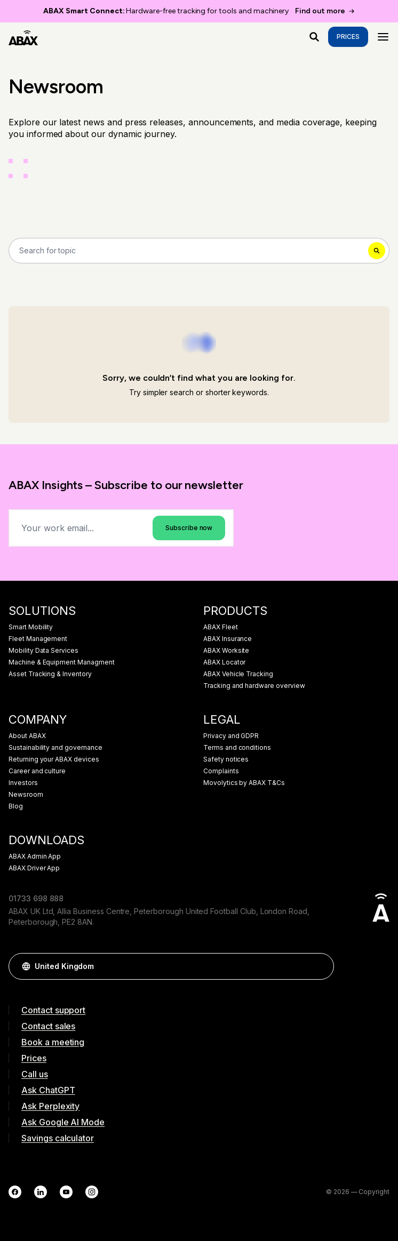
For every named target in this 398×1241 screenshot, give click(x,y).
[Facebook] (15, 1192)
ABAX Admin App (35, 856)
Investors (23, 783)
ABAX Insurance (227, 639)
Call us (34, 1074)
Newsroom (26, 794)
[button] (320, 966)
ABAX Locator (224, 662)
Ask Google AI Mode (63, 1122)
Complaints (221, 771)
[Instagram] (91, 1192)
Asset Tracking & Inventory (50, 674)
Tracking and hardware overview (254, 686)
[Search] (199, 250)
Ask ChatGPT (48, 1090)
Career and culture (37, 771)
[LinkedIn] (40, 1192)
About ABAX (27, 736)
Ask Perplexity (50, 1106)
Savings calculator (57, 1138)
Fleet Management (38, 639)
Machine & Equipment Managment (62, 662)
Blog (16, 806)
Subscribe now (188, 528)
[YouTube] (66, 1192)
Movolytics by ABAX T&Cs (244, 783)
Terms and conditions (237, 747)
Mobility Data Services (43, 650)
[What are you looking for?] (314, 36)
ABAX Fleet (220, 627)
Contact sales (48, 1026)
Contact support (53, 1010)
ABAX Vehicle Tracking (238, 674)
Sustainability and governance (55, 747)
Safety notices (226, 759)
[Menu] (383, 36)
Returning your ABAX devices (54, 759)
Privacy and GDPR (231, 736)
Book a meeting (52, 1042)
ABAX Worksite (226, 650)
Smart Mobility (31, 627)
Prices (348, 37)
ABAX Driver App (34, 868)
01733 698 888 (36, 898)
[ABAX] (23, 36)
